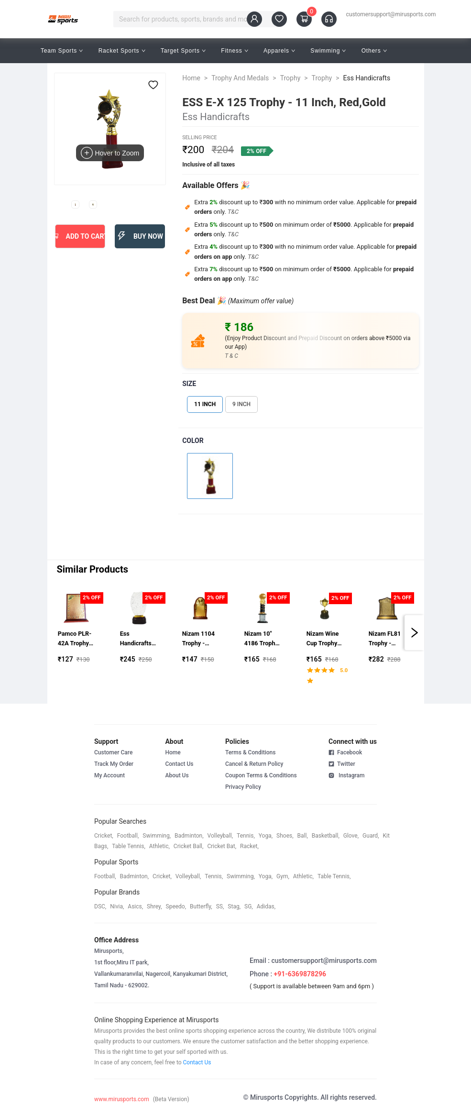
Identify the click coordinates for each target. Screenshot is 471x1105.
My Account (109, 775)
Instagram (346, 775)
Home (191, 78)
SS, (220, 906)
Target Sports (183, 50)
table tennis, (128, 846)
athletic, (159, 846)
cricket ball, (189, 846)
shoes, (285, 835)
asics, (135, 906)
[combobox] (193, 19)
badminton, (189, 835)
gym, (282, 876)
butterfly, (201, 906)
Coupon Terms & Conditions (261, 775)
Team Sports (62, 50)
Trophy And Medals (240, 78)
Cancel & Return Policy (254, 764)
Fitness (234, 50)
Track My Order (113, 764)
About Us (176, 775)
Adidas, (266, 906)
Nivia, (117, 906)
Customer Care (113, 752)
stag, (234, 906)
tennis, (246, 835)
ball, (302, 835)
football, (128, 835)
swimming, (156, 835)
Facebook (345, 752)
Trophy (290, 78)
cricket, (103, 835)
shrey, (154, 906)
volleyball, (220, 835)
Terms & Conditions (250, 752)
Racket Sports (122, 50)
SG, (248, 906)
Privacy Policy (243, 787)
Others (374, 50)
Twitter (342, 763)
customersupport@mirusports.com (391, 14)
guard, (370, 835)
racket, (249, 846)
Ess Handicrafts (367, 78)
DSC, (100, 906)
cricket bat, (221, 846)
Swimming (328, 50)
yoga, (266, 835)
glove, (351, 835)
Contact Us (179, 764)
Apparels (279, 50)
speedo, (176, 906)
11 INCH (205, 404)
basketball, (326, 835)
